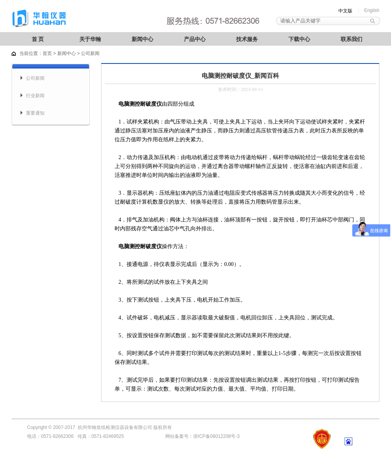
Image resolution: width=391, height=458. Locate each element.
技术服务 (247, 39)
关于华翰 (90, 39)
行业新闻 (35, 95)
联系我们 (351, 39)
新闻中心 (142, 39)
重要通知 (35, 113)
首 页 (38, 39)
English (371, 10)
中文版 (345, 11)
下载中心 (299, 39)
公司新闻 (35, 78)
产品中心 (195, 39)
